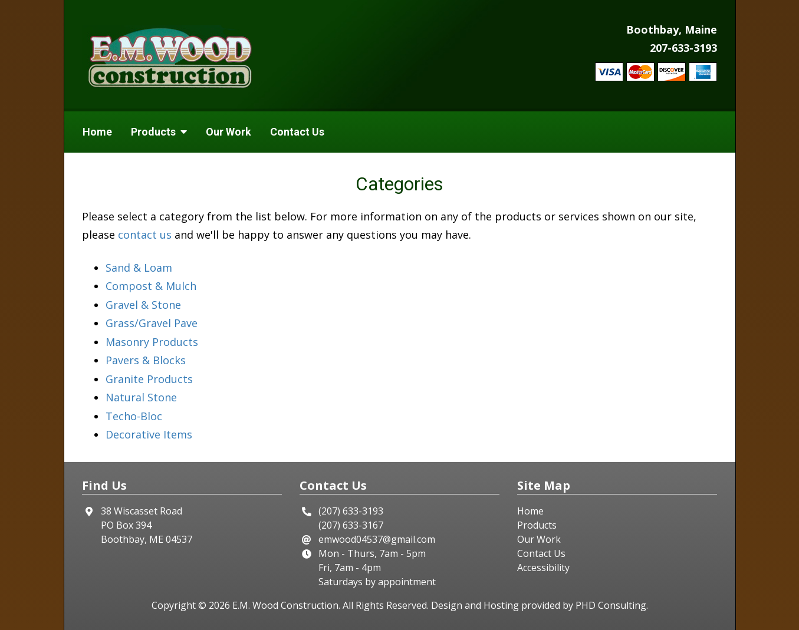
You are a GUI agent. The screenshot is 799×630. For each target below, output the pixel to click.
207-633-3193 (683, 48)
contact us (145, 234)
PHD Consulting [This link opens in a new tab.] (611, 605)
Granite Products (149, 379)
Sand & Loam (139, 267)
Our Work (228, 132)
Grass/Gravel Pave (152, 323)
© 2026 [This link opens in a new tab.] (214, 605)
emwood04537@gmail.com (376, 539)
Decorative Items (149, 434)
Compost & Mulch (151, 286)
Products (537, 525)
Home (97, 132)
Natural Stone (141, 397)
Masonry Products (152, 342)
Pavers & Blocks (146, 360)
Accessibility (543, 567)
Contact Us (297, 132)
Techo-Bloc (134, 416)
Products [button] (159, 132)
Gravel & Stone (143, 305)
